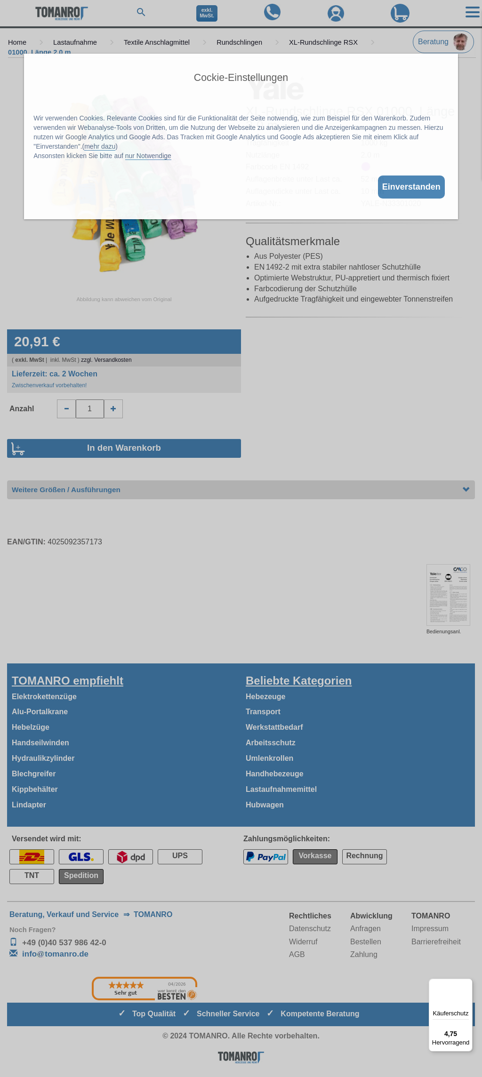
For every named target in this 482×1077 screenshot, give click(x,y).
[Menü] (467, 984)
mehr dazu (99, 146)
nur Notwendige (148, 156)
